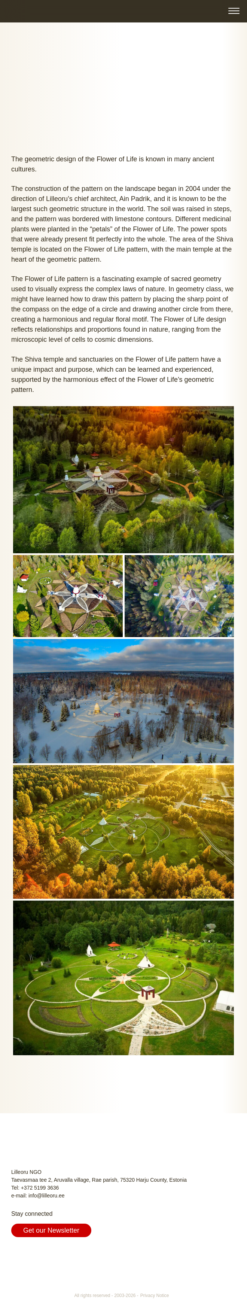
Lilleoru (24, 10)
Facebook (18, 1253)
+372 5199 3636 (40, 1188)
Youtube (52, 1253)
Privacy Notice (154, 1295)
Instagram (35, 1253)
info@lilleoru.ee (46, 1196)
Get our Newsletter (51, 1230)
